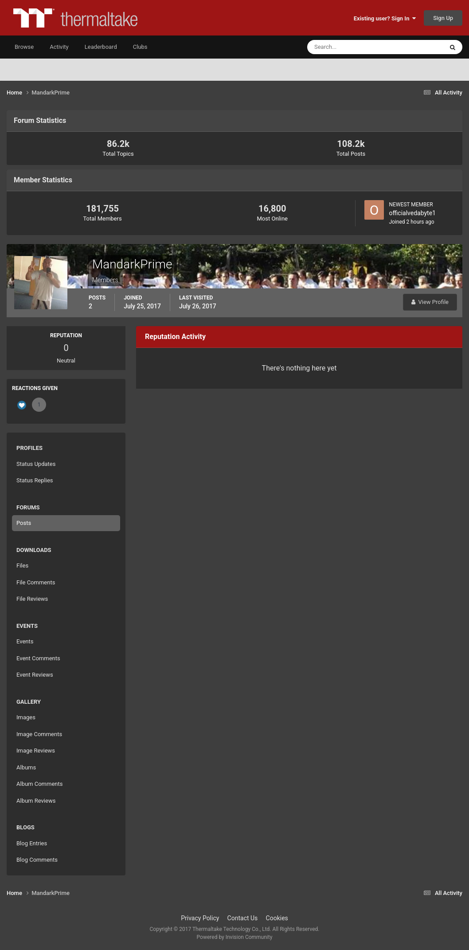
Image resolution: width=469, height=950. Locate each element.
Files (22, 565)
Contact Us (242, 918)
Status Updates (35, 464)
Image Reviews (35, 750)
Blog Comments (37, 859)
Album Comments (39, 783)
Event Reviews (34, 674)
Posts (23, 523)
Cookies (277, 918)
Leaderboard (101, 46)
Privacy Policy (200, 918)
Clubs (140, 46)
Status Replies (34, 480)
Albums (26, 767)
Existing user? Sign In (385, 18)
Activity (59, 46)
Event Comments (38, 658)
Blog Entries (31, 843)
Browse (24, 46)
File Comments (35, 582)
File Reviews (32, 598)
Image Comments (39, 734)
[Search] (348, 47)
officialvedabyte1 (412, 213)
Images (25, 717)
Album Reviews (35, 800)
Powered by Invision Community (235, 937)
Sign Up (443, 18)
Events (24, 641)
